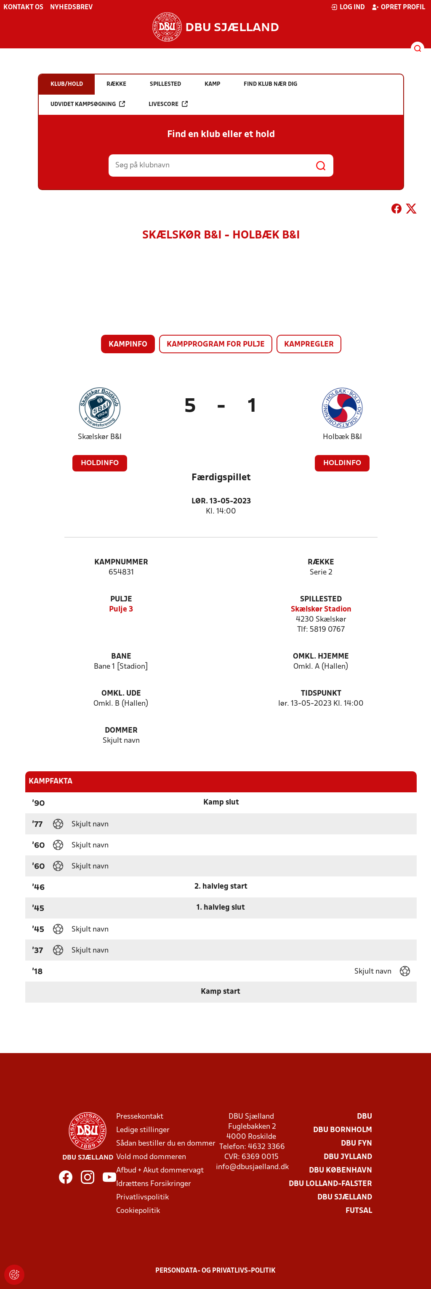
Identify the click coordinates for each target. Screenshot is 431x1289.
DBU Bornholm (342, 1130)
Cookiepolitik (138, 1211)
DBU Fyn (356, 1143)
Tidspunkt (321, 693)
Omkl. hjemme (321, 656)
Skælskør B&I (100, 437)
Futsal (359, 1211)
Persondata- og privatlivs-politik (215, 1271)
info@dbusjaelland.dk (252, 1167)
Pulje (121, 599)
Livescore (168, 104)
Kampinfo (128, 344)
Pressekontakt (139, 1116)
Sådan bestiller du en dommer (166, 1143)
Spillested (321, 599)
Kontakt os (23, 8)
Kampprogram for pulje (216, 344)
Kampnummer (121, 562)
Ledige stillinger (143, 1130)
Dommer (121, 730)
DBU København (340, 1170)
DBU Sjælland (344, 1197)
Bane (121, 656)
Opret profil (398, 7)
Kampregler (309, 344)
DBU (364, 1116)
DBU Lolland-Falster (330, 1184)
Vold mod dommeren (151, 1157)
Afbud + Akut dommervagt (160, 1170)
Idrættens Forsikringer (153, 1184)
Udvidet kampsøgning (88, 104)
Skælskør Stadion (321, 609)
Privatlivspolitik (142, 1197)
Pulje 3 (121, 609)
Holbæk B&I (342, 437)
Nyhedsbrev (71, 8)
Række (321, 562)
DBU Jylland (348, 1157)
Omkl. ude (121, 693)
